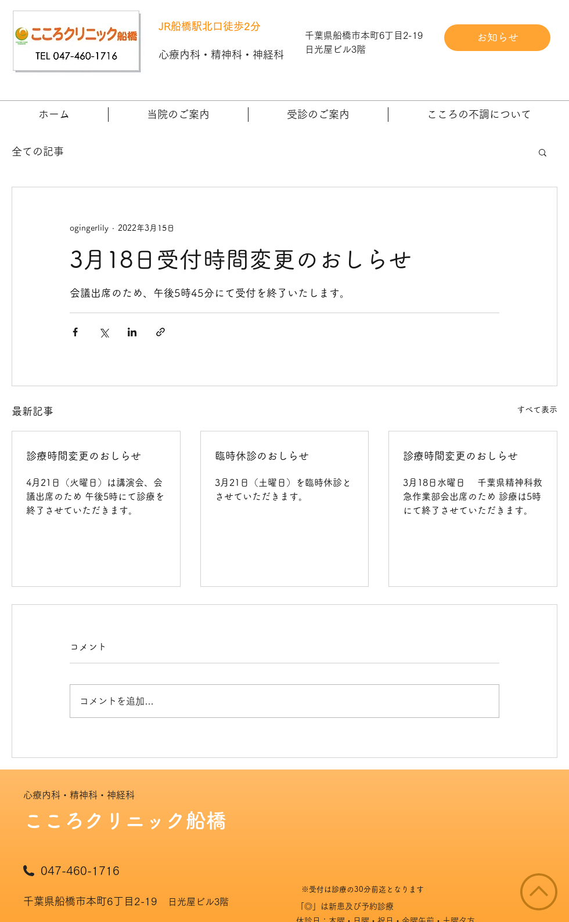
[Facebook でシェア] (75, 331)
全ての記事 (38, 151)
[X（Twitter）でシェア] (103, 331)
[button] (178, 114)
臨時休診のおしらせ (262, 456)
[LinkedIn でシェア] (132, 331)
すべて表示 (537, 409)
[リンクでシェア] (160, 331)
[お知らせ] (497, 37)
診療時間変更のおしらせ (83, 456)
